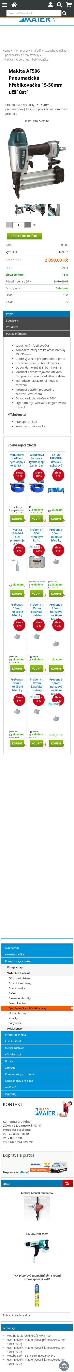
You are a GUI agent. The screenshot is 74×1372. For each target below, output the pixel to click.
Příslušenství (15, 1028)
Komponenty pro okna (19, 1081)
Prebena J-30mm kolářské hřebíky (17, 685)
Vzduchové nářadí (19, 973)
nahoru (64, 1366)
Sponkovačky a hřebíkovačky (28, 1008)
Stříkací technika (15, 1035)
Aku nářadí (12, 948)
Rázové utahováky (20, 998)
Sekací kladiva (17, 1003)
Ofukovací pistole (19, 978)
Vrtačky (13, 1018)
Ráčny (12, 993)
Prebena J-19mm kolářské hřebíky (17, 610)
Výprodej (10, 1094)
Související (12, 320)
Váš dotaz (12, 327)
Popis (9, 314)
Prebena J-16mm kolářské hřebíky (56, 535)
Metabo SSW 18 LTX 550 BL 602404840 (31, 1355)
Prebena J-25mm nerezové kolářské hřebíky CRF (56, 614)
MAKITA (63, 252)
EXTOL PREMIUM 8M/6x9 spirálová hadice (56, 462)
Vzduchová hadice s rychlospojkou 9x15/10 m (37, 460)
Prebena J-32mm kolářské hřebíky (37, 685)
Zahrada (10, 1067)
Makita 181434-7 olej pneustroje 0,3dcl (17, 537)
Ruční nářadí (13, 1041)
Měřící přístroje (14, 1048)
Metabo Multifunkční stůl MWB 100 (29, 1336)
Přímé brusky (17, 988)
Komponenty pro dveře (19, 1074)
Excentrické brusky (20, 983)
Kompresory (15, 967)
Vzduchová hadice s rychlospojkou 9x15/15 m (17, 460)
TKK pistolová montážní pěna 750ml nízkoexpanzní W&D (37, 1277)
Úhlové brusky (17, 1013)
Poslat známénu (16, 333)
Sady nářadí (16, 1023)
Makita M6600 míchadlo (37, 1193)
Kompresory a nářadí (18, 961)
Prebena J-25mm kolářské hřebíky (37, 610)
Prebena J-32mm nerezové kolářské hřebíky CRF (56, 688)
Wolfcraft (11, 1087)
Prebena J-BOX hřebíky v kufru (37, 535)
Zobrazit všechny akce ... (18, 1315)
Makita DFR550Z (37, 1234)
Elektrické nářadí (15, 954)
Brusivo (9, 1061)
